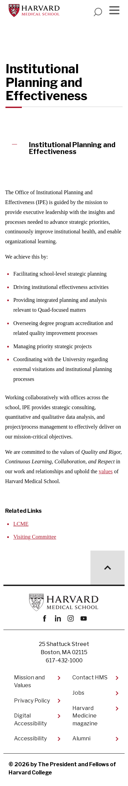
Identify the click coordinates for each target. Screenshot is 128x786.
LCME (20, 524)
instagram (70, 619)
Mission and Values (29, 681)
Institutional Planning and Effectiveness (72, 148)
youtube (83, 619)
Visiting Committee (34, 537)
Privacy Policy (32, 700)
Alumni (81, 738)
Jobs (78, 693)
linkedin (57, 619)
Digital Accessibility (30, 719)
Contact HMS (90, 677)
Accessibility (30, 738)
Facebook (45, 619)
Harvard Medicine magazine (85, 716)
